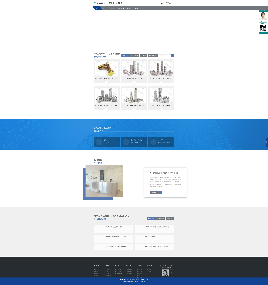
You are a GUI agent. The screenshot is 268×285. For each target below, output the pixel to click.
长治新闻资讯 (121, 8)
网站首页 (97, 8)
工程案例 (129, 8)
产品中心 (112, 8)
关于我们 (105, 8)
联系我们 (136, 8)
